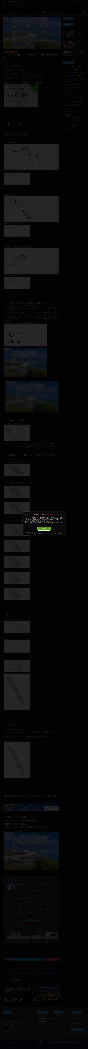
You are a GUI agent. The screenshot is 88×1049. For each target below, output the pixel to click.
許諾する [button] (44, 529)
